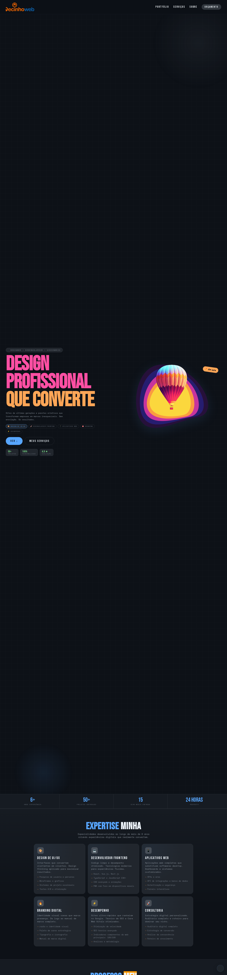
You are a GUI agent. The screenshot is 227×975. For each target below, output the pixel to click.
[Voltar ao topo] (220, 968)
